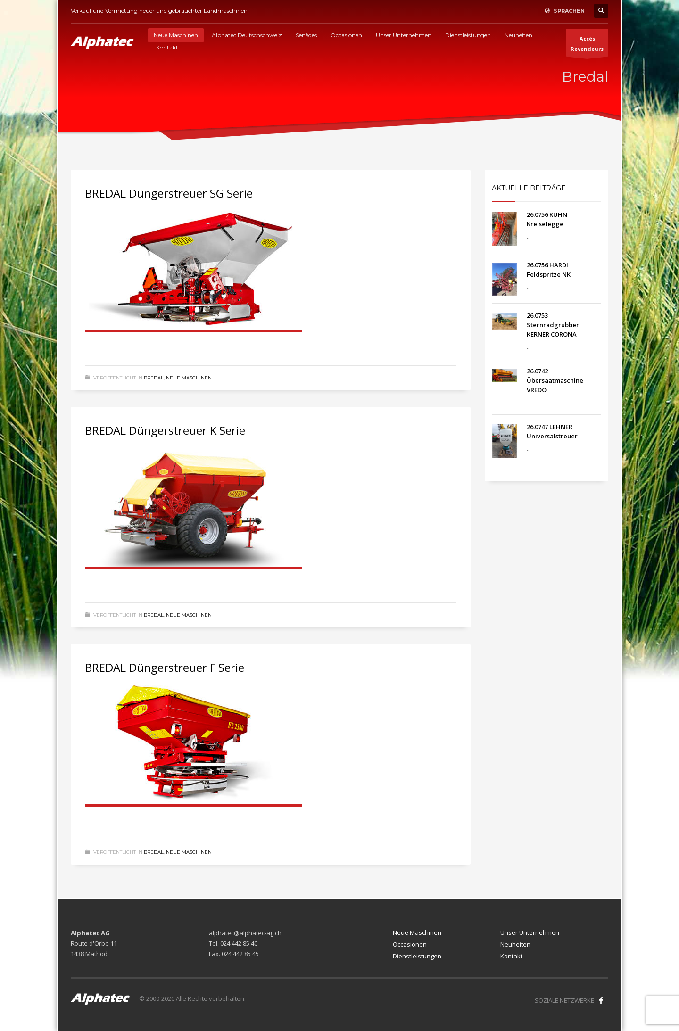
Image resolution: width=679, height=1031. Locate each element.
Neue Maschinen (189, 378)
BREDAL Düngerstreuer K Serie (165, 430)
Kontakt (511, 956)
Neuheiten (515, 944)
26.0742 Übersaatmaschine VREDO (555, 380)
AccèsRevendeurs (587, 46)
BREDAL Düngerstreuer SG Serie (169, 193)
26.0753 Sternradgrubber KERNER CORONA (553, 324)
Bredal (154, 378)
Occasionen (410, 944)
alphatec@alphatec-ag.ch (245, 933)
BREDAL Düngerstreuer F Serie (164, 667)
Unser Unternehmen (529, 932)
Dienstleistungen (417, 956)
